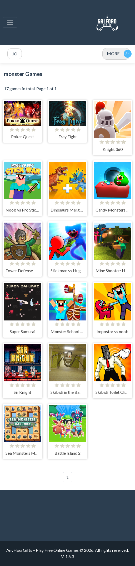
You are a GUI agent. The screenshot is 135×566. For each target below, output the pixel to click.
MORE (113, 53)
